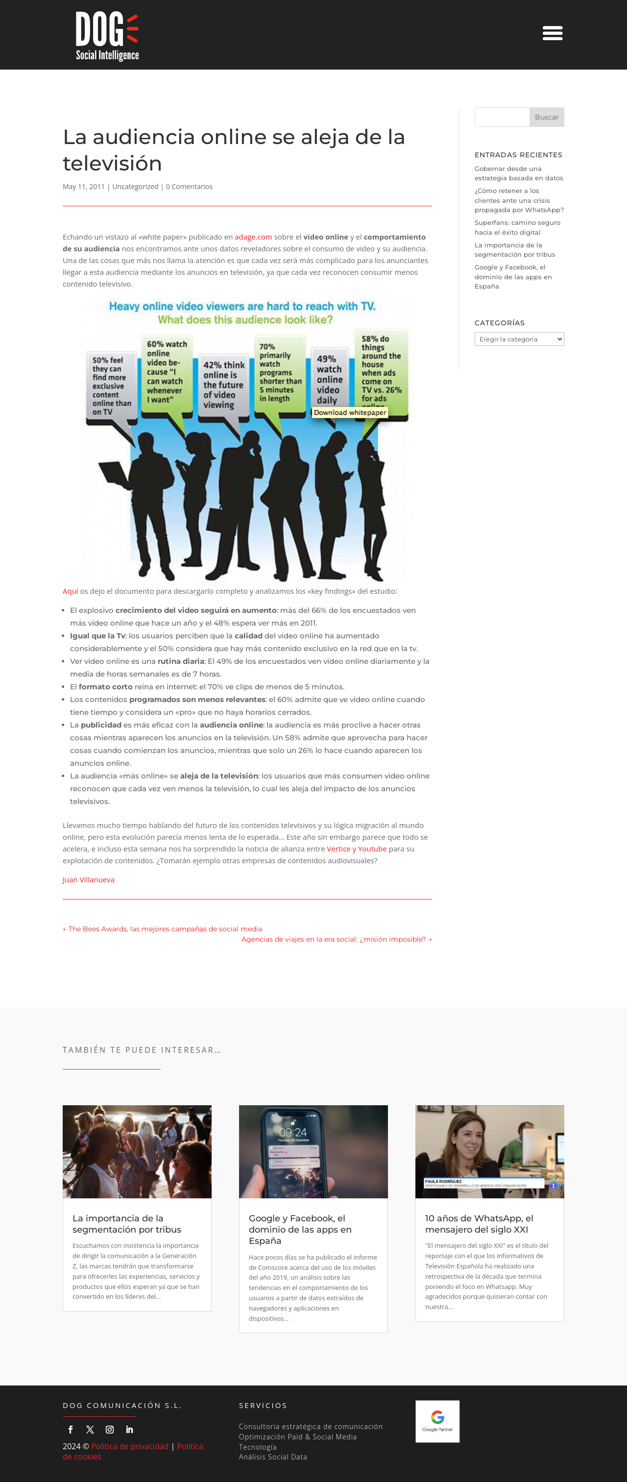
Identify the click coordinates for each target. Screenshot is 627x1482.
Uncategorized (135, 186)
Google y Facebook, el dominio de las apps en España (513, 276)
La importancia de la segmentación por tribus (126, 1224)
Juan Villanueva (89, 879)
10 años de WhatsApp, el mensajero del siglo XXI (479, 1224)
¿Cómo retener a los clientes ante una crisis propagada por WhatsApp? (519, 200)
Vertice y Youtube (357, 848)
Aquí (238, 446)
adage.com (253, 237)
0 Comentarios (189, 186)
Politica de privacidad (130, 1446)
